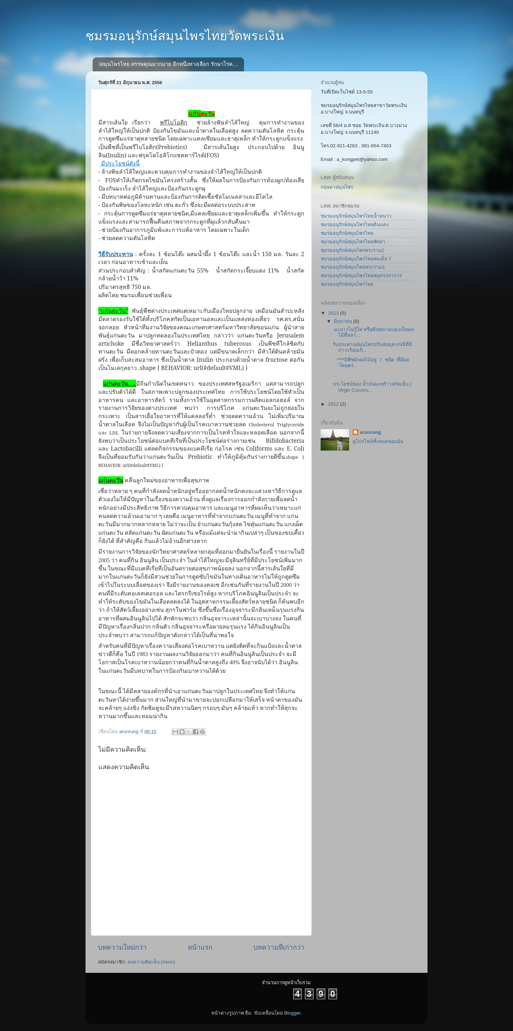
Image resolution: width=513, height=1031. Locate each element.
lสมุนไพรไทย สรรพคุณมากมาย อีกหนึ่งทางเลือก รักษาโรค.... (169, 64)
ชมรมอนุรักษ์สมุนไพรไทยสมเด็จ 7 (356, 258)
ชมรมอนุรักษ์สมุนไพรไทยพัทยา (353, 241)
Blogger (292, 1013)
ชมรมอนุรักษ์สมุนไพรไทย (347, 233)
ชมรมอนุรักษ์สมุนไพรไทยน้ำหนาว (356, 216)
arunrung (370, 432)
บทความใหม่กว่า (122, 947)
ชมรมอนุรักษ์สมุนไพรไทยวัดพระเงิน (185, 36)
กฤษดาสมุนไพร (337, 187)
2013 (334, 313)
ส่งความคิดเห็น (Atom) (151, 962)
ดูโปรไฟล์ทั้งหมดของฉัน (378, 441)
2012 (334, 404)
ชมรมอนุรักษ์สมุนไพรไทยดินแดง (355, 224)
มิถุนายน (343, 321)
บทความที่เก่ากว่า (279, 947)
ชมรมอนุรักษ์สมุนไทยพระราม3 (353, 267)
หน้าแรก (200, 947)
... (335, 374)
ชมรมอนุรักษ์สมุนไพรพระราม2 (352, 250)
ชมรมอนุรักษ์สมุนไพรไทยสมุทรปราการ (361, 275)
